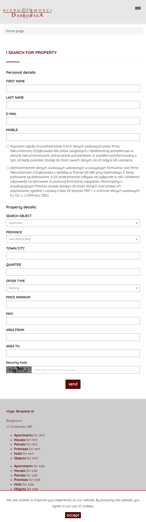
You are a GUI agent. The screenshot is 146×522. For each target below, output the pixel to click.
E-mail (11, 114)
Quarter (13, 265)
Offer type (15, 281)
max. (10, 314)
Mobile (12, 130)
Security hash (16, 362)
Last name (15, 97)
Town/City (15, 248)
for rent (29, 435)
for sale (29, 466)
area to (13, 346)
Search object (19, 216)
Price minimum (18, 297)
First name (15, 81)
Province (14, 232)
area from (15, 330)
